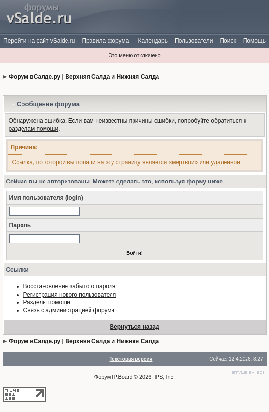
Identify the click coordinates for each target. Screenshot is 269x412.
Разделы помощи (46, 302)
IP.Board (122, 377)
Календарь (153, 40)
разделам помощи (34, 128)
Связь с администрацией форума (69, 310)
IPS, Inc (164, 377)
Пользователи (194, 40)
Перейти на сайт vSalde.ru (39, 40)
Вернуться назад (134, 326)
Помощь (254, 40)
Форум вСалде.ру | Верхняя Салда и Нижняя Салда (84, 76)
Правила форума (105, 40)
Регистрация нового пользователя (69, 294)
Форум (102, 377)
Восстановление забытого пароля (69, 286)
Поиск (228, 40)
